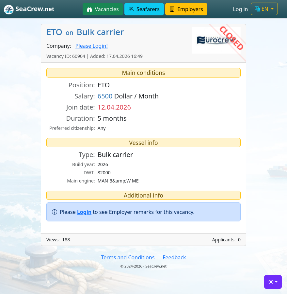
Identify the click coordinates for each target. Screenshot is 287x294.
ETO (104, 84)
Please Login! (91, 45)
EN (262, 8)
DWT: (89, 172)
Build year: (83, 164)
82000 (104, 172)
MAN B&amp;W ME (118, 181)
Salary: (84, 96)
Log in (240, 9)
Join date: (80, 107)
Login (84, 212)
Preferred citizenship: (72, 128)
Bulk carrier (115, 154)
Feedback (174, 257)
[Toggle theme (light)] (273, 282)
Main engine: (81, 181)
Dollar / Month (128, 96)
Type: (87, 154)
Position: (82, 84)
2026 (103, 164)
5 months (112, 118)
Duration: (80, 118)
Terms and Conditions (127, 257)
